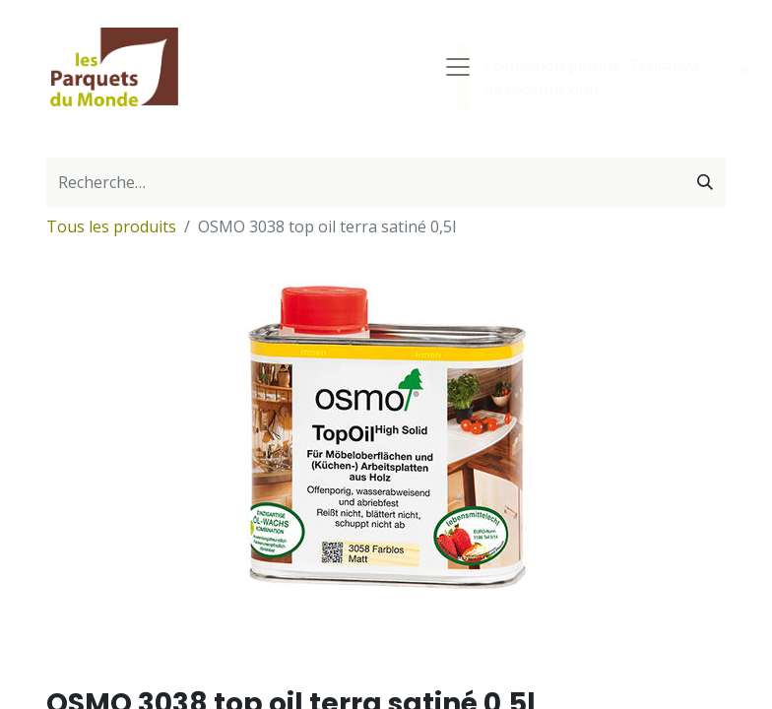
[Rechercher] (705, 182)
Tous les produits (111, 226)
